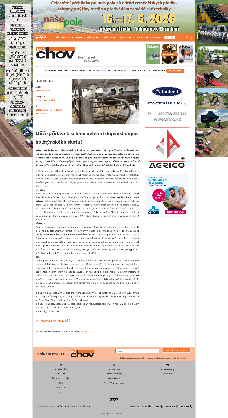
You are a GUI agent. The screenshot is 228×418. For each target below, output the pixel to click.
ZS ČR (66, 406)
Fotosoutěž (61, 387)
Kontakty (157, 37)
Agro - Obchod (144, 37)
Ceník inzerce (167, 373)
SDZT (89, 406)
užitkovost (41, 113)
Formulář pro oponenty (114, 383)
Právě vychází (158, 70)
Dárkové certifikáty (60, 378)
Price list (167, 378)
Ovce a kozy (93, 70)
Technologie (134, 70)
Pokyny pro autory (114, 373)
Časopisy (65, 37)
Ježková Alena (42, 90)
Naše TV (123, 37)
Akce (60, 392)
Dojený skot (50, 70)
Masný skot (63, 70)
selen (58, 109)
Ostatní (146, 70)
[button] (177, 350)
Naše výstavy (110, 37)
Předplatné (78, 37)
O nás (56, 37)
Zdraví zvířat (120, 70)
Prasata (74, 70)
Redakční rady (114, 378)
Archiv (132, 37)
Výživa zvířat (106, 70)
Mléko (52, 100)
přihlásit (83, 331)
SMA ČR (81, 406)
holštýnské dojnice (45, 109)
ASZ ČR (73, 406)
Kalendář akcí (175, 71)
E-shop (61, 382)
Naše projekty (94, 37)
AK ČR (59, 406)
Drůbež (82, 70)
